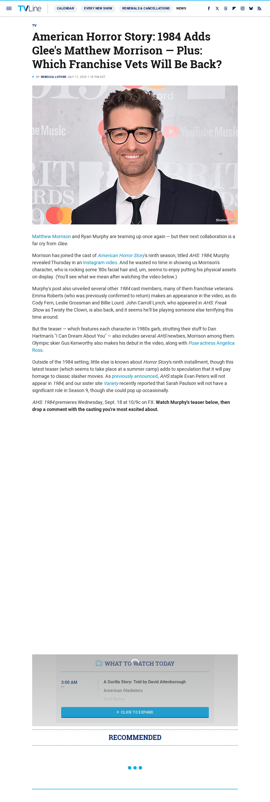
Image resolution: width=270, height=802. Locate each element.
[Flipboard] (234, 8)
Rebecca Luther (53, 77)
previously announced (135, 376)
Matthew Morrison (51, 236)
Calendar (65, 8)
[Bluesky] (251, 8)
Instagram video (100, 262)
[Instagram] (242, 8)
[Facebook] (208, 8)
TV (34, 25)
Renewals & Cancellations (146, 8)
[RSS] (259, 8)
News (181, 8)
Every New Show (98, 8)
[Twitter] (217, 8)
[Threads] (225, 8)
